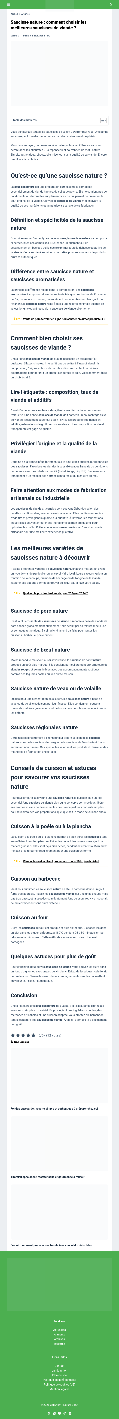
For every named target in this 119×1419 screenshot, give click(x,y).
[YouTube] (70, 1413)
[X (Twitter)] (54, 1413)
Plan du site (59, 1375)
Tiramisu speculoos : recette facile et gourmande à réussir (48, 1177)
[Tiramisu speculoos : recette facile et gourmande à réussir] (59, 1143)
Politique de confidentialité (59, 1379)
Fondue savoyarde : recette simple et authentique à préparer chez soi (54, 1108)
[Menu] (8, 4)
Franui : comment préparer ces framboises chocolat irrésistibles (51, 1245)
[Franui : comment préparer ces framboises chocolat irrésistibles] (59, 1212)
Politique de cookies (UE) (59, 1384)
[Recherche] (111, 4)
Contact (60, 1365)
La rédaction (59, 1370)
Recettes (59, 1344)
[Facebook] (49, 1413)
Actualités (59, 1330)
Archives (59, 1339)
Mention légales (59, 1389)
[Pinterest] (64, 1413)
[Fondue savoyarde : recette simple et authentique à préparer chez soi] (59, 1075)
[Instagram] (59, 1413)
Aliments (59, 1334)
